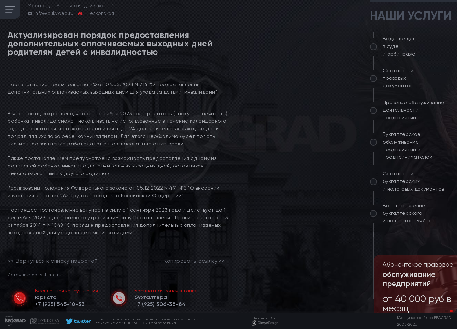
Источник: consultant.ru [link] (34, 274)
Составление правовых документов (400, 78)
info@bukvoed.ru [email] (54, 13)
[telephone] (60, 304)
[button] (446, 311)
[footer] (77, 321)
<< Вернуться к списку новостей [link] (53, 261)
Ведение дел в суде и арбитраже (399, 46)
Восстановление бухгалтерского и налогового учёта (407, 213)
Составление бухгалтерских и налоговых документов (413, 181)
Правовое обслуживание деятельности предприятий (413, 109)
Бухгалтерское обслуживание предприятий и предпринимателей (407, 145)
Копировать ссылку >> (194, 261)
